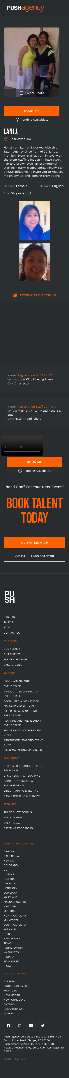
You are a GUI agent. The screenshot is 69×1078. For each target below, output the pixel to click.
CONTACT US (12, 632)
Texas (8, 943)
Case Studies (13, 664)
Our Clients (12, 654)
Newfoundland (14, 999)
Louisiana (10, 892)
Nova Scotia (12, 995)
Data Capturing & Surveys (22, 796)
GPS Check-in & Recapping (22, 775)
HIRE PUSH (10, 616)
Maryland (10, 897)
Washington (12, 952)
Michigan (10, 911)
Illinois (9, 874)
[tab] (34, 297)
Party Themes (13, 817)
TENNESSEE (11, 961)
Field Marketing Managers (23, 749)
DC (5, 869)
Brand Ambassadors (18, 680)
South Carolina (15, 924)
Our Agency (12, 648)
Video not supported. (22, 445)
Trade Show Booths (18, 812)
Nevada (9, 860)
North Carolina (15, 915)
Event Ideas (12, 822)
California (11, 856)
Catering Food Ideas (18, 828)
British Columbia (16, 985)
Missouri (10, 929)
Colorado (11, 865)
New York (10, 906)
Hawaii (8, 966)
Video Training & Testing (21, 790)
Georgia (9, 883)
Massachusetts (15, 901)
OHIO (7, 933)
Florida (9, 878)
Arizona (9, 851)
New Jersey (12, 938)
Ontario (9, 1004)
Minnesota (11, 920)
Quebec (9, 1013)
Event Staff (12, 686)
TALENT (8, 622)
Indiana (9, 956)
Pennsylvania (13, 947)
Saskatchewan (14, 1008)
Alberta (9, 981)
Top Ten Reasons (15, 659)
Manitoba (10, 990)
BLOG (7, 627)
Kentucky (10, 888)
